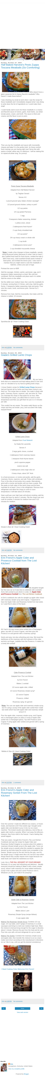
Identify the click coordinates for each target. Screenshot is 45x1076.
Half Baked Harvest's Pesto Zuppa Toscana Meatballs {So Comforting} (20, 66)
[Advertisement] (22, 25)
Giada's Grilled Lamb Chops (16, 355)
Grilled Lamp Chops (27, 387)
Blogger (26, 1074)
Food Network (28, 440)
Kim (11, 1064)
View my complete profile (16, 1069)
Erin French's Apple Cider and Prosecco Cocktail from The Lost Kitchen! (19, 560)
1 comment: (17, 782)
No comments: (18, 347)
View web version (22, 1012)
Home (22, 1008)
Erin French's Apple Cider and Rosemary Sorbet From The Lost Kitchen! (19, 793)
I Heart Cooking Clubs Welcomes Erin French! (17, 969)
